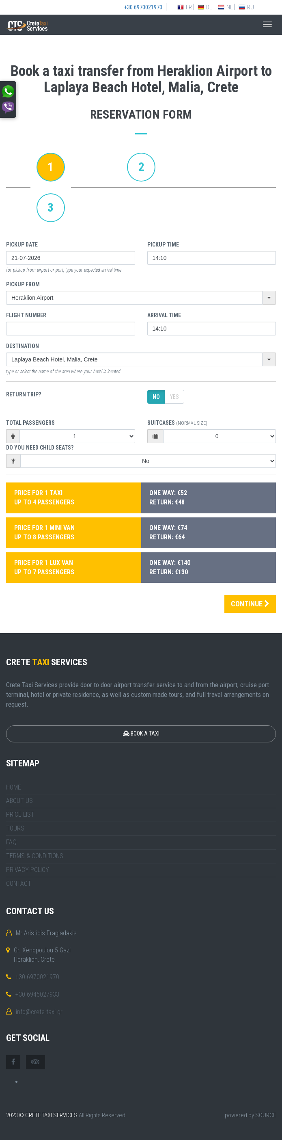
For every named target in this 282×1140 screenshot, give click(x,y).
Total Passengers (30, 423)
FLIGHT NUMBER (26, 315)
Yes (174, 397)
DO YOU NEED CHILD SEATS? (39, 447)
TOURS (15, 828)
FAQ (11, 842)
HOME (13, 787)
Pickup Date (22, 244)
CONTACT (18, 883)
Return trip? (23, 394)
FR (184, 7)
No (156, 397)
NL (225, 7)
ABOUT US (19, 801)
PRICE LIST (20, 814)
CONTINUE (250, 603)
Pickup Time (163, 244)
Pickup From (23, 284)
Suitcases (177, 423)
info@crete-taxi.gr (39, 1012)
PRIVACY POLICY (27, 870)
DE (205, 7)
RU (246, 7)
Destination (22, 346)
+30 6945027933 (37, 994)
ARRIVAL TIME (164, 315)
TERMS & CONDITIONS (34, 856)
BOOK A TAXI (141, 733)
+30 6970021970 (37, 977)
